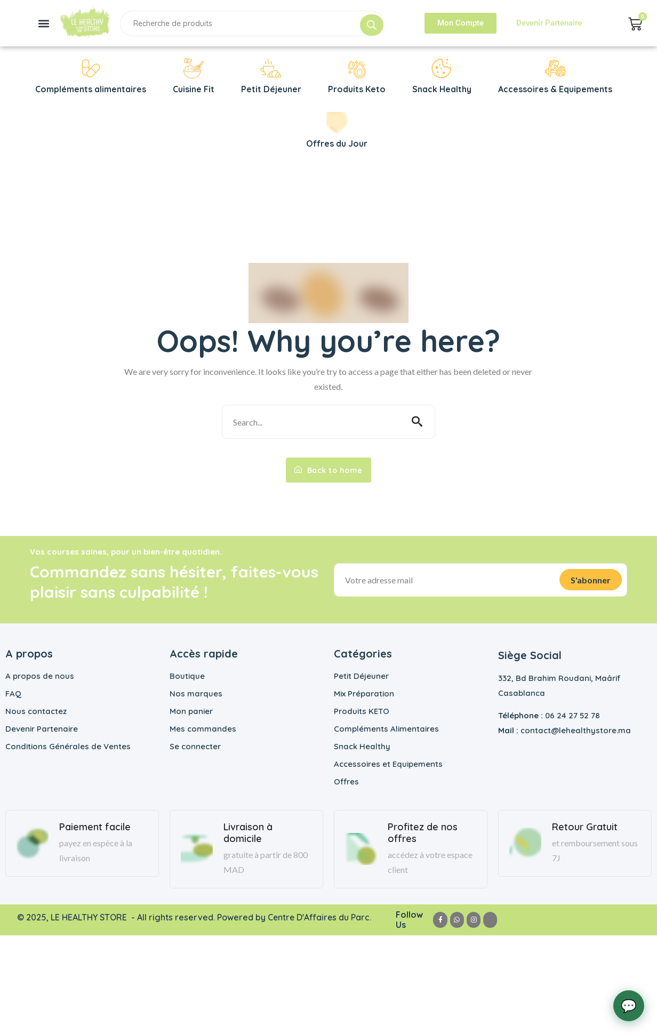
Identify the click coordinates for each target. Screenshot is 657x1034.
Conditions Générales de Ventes (68, 746)
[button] (44, 23)
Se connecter (195, 746)
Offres (346, 781)
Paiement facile (95, 827)
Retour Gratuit (585, 827)
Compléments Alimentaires (386, 729)
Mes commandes (203, 729)
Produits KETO (361, 711)
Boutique (187, 676)
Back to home (328, 470)
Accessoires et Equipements (388, 764)
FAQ (13, 693)
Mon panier (191, 711)
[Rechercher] (371, 25)
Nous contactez (36, 711)
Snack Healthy (362, 746)
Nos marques (196, 693)
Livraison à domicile (248, 832)
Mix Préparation (364, 693)
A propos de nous (39, 676)
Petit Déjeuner (361, 676)
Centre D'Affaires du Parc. (320, 917)
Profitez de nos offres (423, 832)
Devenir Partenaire (41, 729)
